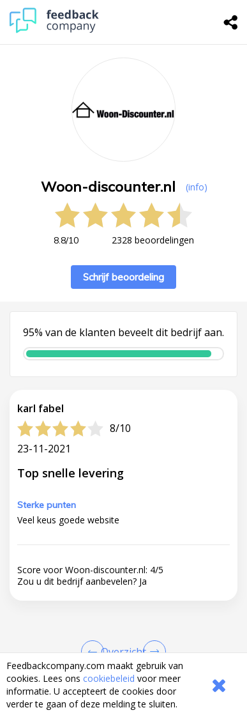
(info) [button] (196, 187)
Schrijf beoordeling (123, 277)
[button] (123, 638)
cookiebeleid (109, 678)
